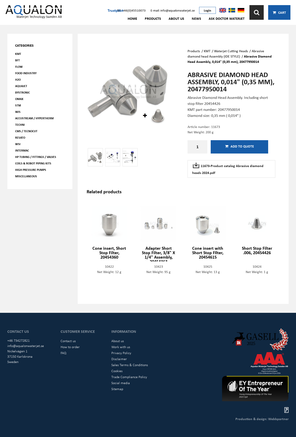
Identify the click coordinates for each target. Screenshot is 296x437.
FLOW (19, 66)
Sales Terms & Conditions (129, 364)
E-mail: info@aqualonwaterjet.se (173, 10)
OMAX (19, 99)
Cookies (116, 370)
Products (153, 18)
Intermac (22, 150)
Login (207, 10)
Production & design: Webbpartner (262, 418)
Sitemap (117, 388)
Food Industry (26, 73)
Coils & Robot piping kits (33, 163)
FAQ (63, 352)
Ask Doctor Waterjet (227, 18)
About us (176, 18)
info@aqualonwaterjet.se (25, 345)
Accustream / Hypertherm (34, 118)
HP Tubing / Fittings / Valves (35, 157)
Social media (120, 382)
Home (132, 18)
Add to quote (239, 146)
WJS (17, 112)
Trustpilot (115, 10)
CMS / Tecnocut (26, 131)
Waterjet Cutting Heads (231, 50)
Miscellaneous (26, 176)
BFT (17, 60)
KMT (18, 54)
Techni (20, 124)
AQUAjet (21, 86)
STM (18, 105)
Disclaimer (119, 358)
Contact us (68, 340)
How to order (70, 346)
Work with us (120, 346)
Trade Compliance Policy (129, 376)
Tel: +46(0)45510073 (131, 10)
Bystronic (22, 92)
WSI (17, 144)
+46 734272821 (18, 340)
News (196, 18)
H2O (18, 79)
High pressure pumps (30, 170)
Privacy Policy (121, 352)
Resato (20, 137)
